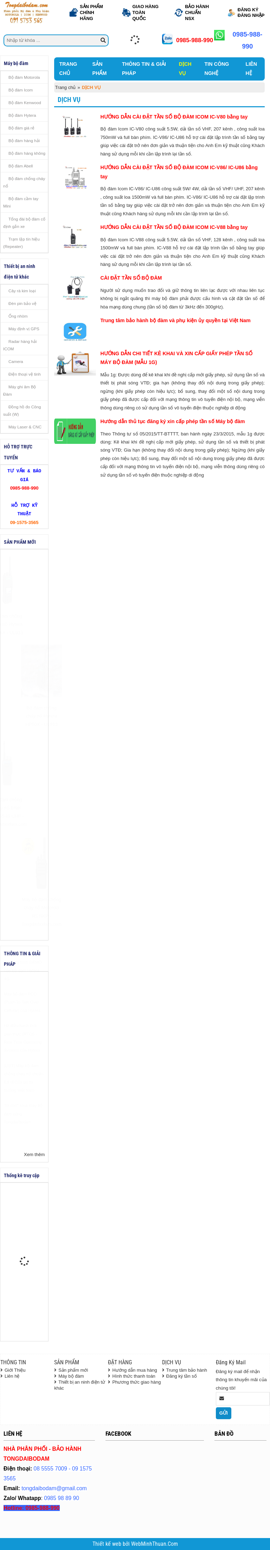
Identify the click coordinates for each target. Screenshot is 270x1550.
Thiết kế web (107, 1544)
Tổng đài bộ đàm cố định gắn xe (24, 223)
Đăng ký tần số (181, 1376)
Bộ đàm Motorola (24, 77)
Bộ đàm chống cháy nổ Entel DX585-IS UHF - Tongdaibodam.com (24, 812)
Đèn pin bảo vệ (22, 303)
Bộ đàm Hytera (22, 115)
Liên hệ (12, 1376)
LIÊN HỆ (251, 68)
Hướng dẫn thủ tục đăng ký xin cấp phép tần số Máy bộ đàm (172, 421)
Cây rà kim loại (22, 290)
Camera (15, 361)
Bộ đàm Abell (20, 166)
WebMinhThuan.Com (154, 1544)
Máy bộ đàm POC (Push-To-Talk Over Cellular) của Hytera (22, 1019)
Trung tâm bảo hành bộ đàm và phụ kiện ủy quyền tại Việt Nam (175, 320)
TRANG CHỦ (68, 68)
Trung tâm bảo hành (186, 1370)
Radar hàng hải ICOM (20, 345)
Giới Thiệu (15, 1370)
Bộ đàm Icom (20, 90)
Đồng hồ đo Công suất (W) (22, 410)
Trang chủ (65, 87)
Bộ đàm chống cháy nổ (24, 182)
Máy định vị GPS (23, 328)
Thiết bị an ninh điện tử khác (79, 1385)
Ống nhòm (17, 316)
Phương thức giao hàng (136, 1382)
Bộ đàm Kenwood (24, 102)
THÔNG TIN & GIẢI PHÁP (144, 68)
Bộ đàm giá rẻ (21, 128)
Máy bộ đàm (71, 1376)
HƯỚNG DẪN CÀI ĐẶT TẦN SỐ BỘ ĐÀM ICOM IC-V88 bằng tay (174, 227)
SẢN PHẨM (99, 68)
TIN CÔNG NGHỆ (217, 68)
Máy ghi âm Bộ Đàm (19, 390)
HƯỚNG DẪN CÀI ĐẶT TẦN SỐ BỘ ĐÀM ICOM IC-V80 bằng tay (174, 117)
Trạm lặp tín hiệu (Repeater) (21, 243)
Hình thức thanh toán (133, 1376)
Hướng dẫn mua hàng (134, 1370)
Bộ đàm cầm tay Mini (20, 202)
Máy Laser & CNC (24, 427)
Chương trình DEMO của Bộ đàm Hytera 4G (23, 987)
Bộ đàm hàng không (26, 153)
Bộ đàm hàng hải (24, 140)
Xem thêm (34, 1154)
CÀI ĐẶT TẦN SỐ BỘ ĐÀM (131, 278)
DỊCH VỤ (185, 68)
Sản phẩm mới (73, 1370)
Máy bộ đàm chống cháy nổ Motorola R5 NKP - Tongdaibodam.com (24, 912)
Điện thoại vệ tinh (24, 374)
